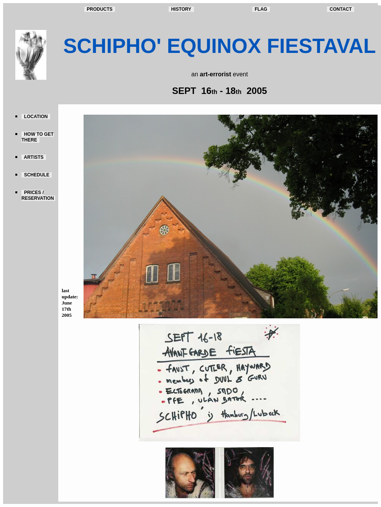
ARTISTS (33, 157)
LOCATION (35, 116)
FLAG (261, 9)
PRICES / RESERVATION (38, 195)
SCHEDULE (36, 175)
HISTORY (181, 9)
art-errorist (215, 74)
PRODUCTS (99, 9)
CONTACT (340, 9)
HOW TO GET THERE (37, 137)
